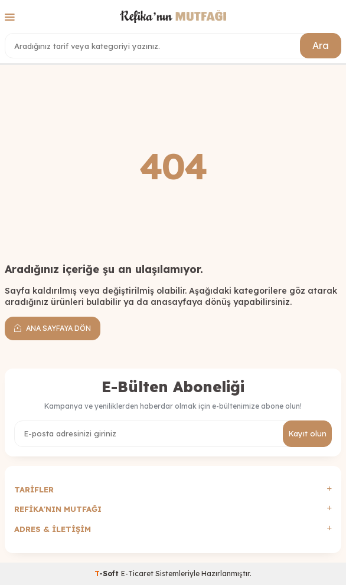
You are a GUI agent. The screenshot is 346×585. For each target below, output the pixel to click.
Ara (320, 45)
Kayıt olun (307, 433)
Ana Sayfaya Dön (52, 328)
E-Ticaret (137, 573)
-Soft (107, 573)
